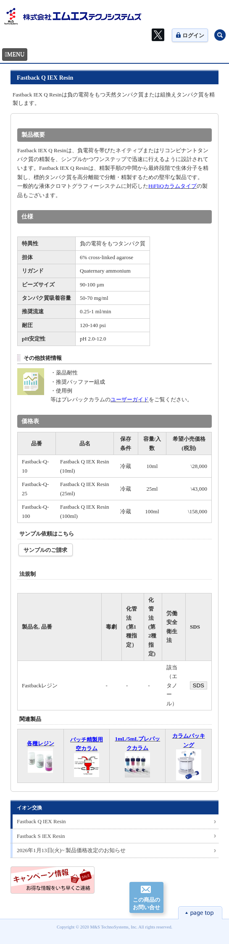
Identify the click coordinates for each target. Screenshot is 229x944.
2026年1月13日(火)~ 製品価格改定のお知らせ (71, 850)
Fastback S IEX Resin (41, 836)
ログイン (190, 35)
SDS (198, 685)
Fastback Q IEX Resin (41, 821)
